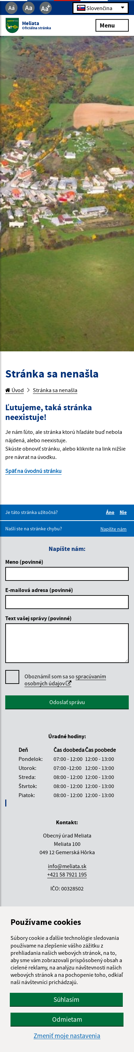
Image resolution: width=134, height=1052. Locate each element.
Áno (111, 512)
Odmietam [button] (67, 1019)
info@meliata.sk (67, 866)
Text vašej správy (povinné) (38, 618)
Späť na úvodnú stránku (33, 470)
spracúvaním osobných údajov (65, 680)
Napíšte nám (113, 529)
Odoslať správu (67, 702)
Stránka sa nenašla (55, 390)
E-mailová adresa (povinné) (39, 589)
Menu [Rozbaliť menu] (112, 25)
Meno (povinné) (24, 561)
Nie (124, 512)
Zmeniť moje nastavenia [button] (67, 1035)
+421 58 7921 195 (67, 874)
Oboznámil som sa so (65, 680)
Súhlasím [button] (66, 999)
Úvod (14, 390)
